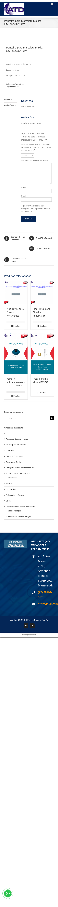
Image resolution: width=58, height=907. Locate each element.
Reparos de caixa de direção (19, 516)
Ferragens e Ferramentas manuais (20, 467)
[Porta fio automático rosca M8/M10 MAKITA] (16, 353)
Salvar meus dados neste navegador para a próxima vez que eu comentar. (35, 208)
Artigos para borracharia (16, 444)
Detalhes (16, 326)
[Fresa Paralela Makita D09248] (42, 353)
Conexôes (10, 450)
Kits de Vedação (14, 510)
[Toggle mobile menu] (52, 4)
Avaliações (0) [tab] (10, 105)
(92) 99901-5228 (45, 594)
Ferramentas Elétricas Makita (18, 473)
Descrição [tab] (8, 99)
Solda (8, 500)
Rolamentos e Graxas (15, 495)
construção (14, 86)
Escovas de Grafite (13, 462)
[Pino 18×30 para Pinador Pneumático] (42, 292)
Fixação (9, 483)
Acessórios (19, 84)
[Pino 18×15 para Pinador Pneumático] (16, 292)
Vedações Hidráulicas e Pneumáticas (21, 506)
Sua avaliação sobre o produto (34, 160)
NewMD (45, 620)
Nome (24, 187)
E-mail (24, 196)
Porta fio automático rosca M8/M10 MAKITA (15, 382)
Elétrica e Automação (15, 456)
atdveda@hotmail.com (46, 604)
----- (7, 433)
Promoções (11, 489)
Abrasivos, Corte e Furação (17, 439)
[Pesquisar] (52, 418)
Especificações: (12, 70)
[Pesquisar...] (27, 418)
